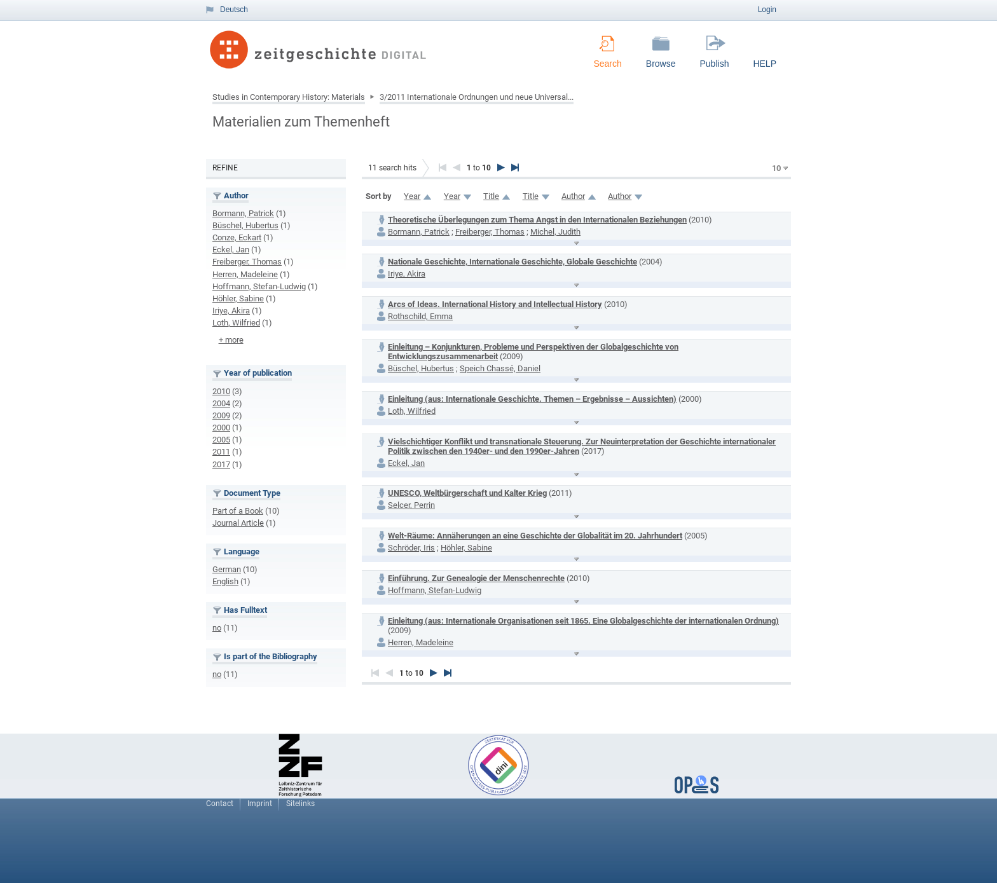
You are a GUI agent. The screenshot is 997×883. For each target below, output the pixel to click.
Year (412, 196)
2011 (221, 451)
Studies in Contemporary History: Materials (288, 97)
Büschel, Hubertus (245, 225)
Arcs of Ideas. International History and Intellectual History (495, 304)
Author (573, 196)
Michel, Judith (555, 231)
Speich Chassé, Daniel (500, 368)
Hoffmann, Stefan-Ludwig (259, 286)
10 (776, 168)
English (225, 581)
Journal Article (238, 523)
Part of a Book (237, 511)
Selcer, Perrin (411, 505)
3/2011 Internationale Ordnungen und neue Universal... (477, 97)
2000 (221, 427)
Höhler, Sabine (238, 298)
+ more (231, 340)
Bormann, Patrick (243, 213)
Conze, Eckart (236, 237)
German (226, 569)
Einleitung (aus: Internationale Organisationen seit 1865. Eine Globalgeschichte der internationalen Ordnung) (583, 621)
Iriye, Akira (231, 310)
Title (491, 196)
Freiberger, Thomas (247, 261)
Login (767, 9)
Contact (219, 803)
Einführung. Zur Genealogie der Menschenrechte (476, 578)
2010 (221, 391)
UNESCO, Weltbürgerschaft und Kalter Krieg (467, 493)
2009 (221, 415)
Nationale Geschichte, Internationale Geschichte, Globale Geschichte (512, 261)
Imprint (259, 803)
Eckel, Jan (230, 249)
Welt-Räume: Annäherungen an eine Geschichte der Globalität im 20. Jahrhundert (535, 535)
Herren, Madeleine (245, 274)
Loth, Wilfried (236, 322)
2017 (221, 464)
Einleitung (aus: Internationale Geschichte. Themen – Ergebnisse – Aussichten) (532, 399)
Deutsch (234, 9)
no (216, 628)
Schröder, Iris (411, 547)
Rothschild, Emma (420, 316)
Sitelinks (300, 803)
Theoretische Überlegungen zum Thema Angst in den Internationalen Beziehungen (537, 219)
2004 (221, 403)
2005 (221, 439)
